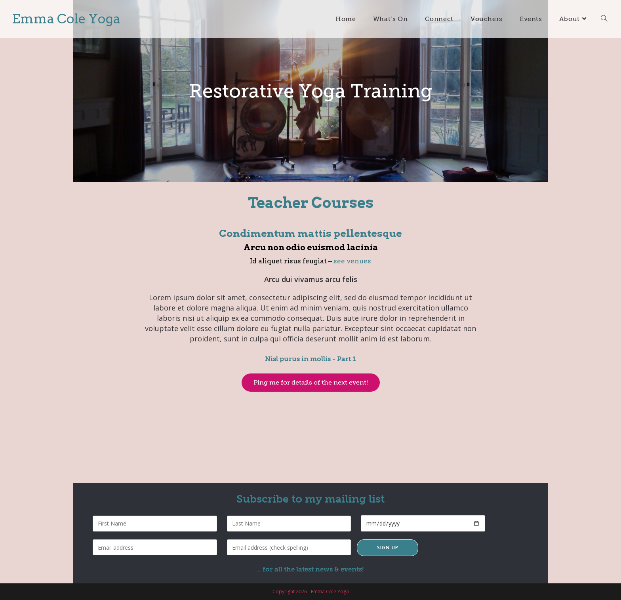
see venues (352, 261)
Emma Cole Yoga (66, 19)
